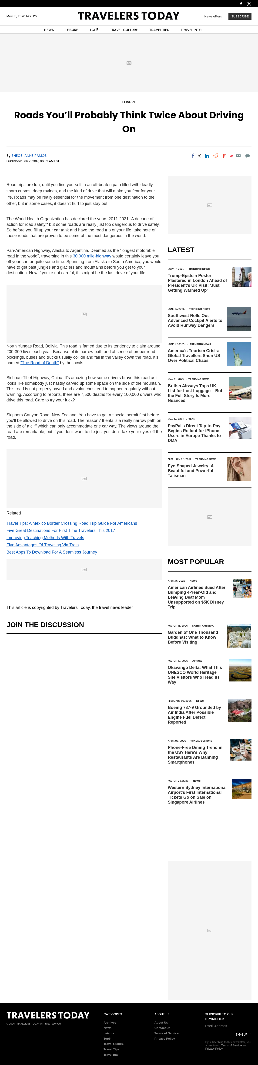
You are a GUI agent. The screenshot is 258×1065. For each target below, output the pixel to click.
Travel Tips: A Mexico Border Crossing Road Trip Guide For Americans (72, 523)
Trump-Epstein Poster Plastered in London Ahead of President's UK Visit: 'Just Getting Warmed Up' (197, 283)
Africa (197, 661)
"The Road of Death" (39, 363)
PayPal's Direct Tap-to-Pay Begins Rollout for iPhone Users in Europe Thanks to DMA (194, 433)
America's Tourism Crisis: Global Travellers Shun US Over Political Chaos (194, 355)
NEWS (49, 29)
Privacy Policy (164, 1038)
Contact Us (162, 1028)
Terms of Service (166, 1033)
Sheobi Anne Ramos (29, 155)
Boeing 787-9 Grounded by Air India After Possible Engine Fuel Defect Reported (194, 714)
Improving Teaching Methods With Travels (45, 537)
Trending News (199, 269)
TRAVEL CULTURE (124, 29)
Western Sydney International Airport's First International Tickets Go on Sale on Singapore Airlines (197, 795)
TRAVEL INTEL (191, 29)
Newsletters (213, 16)
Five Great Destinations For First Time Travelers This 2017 (61, 530)
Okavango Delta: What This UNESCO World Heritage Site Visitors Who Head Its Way (195, 674)
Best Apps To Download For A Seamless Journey (52, 552)
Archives (110, 1022)
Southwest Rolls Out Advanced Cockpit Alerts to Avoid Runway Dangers (195, 320)
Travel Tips (111, 1049)
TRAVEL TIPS (159, 29)
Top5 (107, 1038)
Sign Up (242, 1034)
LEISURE (71, 29)
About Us (161, 1022)
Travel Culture (201, 741)
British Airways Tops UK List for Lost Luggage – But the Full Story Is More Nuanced (195, 393)
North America (203, 626)
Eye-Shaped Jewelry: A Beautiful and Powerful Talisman (191, 471)
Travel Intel (111, 1054)
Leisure (129, 102)
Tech (191, 419)
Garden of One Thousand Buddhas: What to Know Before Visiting (193, 637)
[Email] (239, 156)
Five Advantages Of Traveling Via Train (43, 545)
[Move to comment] (247, 156)
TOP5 (94, 29)
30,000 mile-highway (92, 256)
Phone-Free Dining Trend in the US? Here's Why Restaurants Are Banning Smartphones (195, 755)
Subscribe (240, 16)
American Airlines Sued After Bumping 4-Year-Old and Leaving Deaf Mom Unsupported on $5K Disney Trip (196, 597)
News (193, 581)
